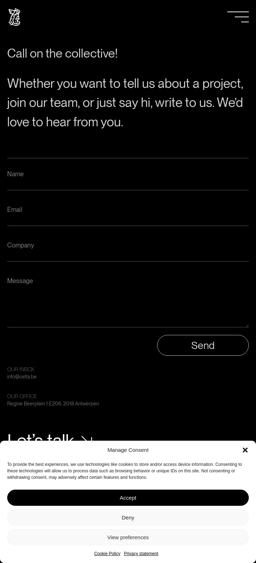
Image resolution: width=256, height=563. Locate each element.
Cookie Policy (107, 553)
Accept (128, 498)
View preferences (128, 537)
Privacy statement (141, 553)
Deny (128, 517)
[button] (245, 450)
